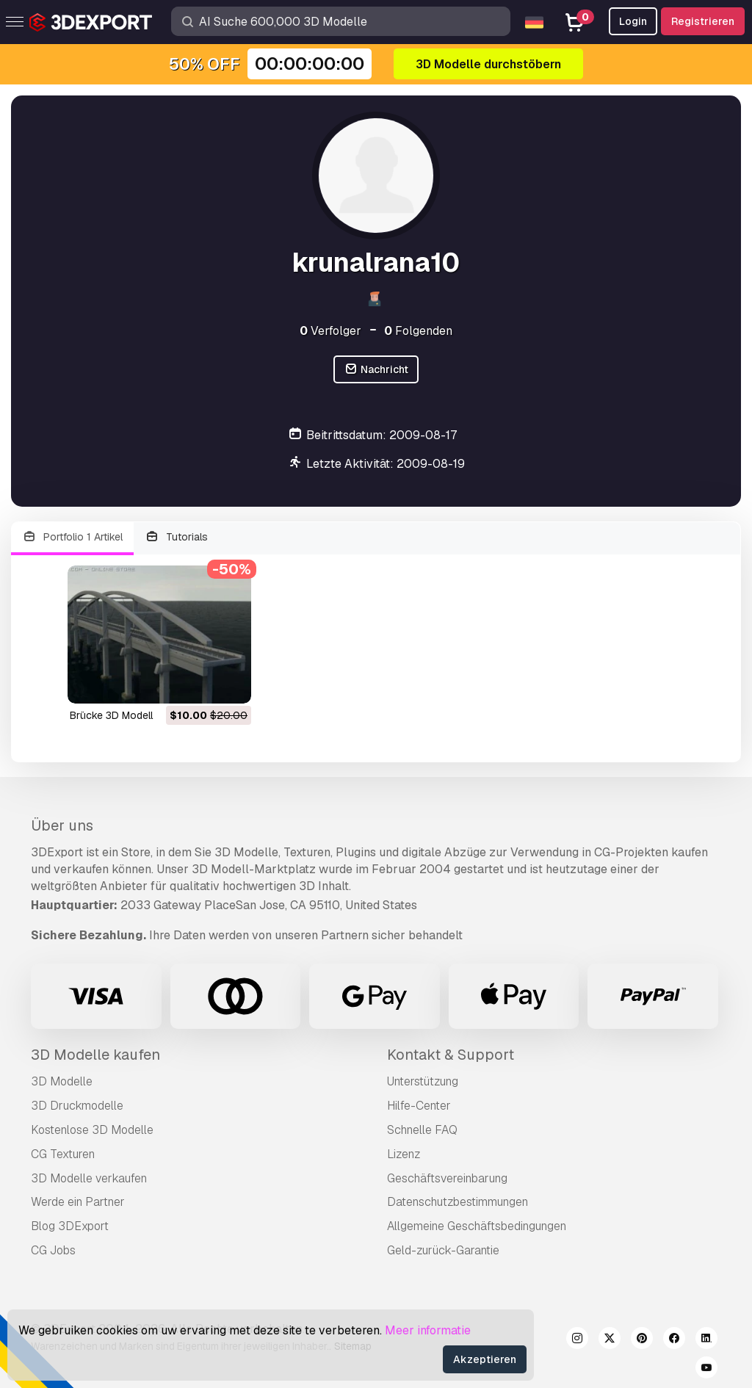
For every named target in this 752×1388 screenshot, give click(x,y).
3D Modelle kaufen (95, 1054)
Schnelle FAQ (422, 1130)
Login (633, 21)
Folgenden (418, 331)
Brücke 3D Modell (111, 715)
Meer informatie (428, 1330)
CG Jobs (53, 1250)
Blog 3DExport (70, 1226)
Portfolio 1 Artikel (72, 537)
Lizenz (403, 1154)
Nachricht (376, 370)
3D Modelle (62, 1081)
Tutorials (177, 537)
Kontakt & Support (450, 1054)
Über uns (62, 825)
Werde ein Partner (78, 1202)
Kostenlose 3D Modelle (92, 1130)
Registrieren (702, 21)
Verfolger (330, 331)
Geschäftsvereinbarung (447, 1178)
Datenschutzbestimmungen (457, 1202)
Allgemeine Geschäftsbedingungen (476, 1226)
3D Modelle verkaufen (89, 1178)
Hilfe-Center (419, 1105)
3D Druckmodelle (77, 1105)
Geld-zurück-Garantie (443, 1250)
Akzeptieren (484, 1359)
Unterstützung (422, 1081)
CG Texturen (63, 1154)
